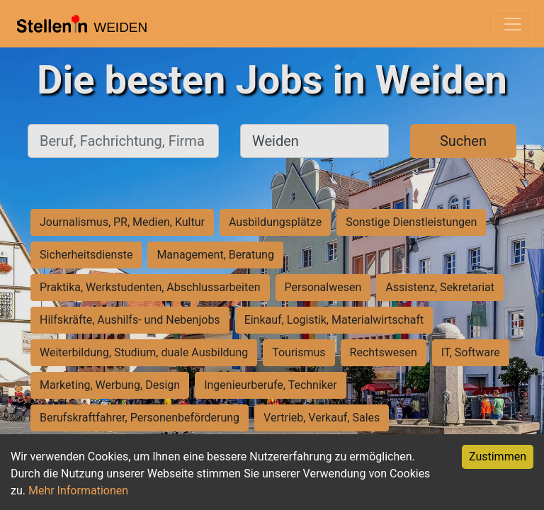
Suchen (463, 140)
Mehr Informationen (78, 490)
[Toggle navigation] (513, 24)
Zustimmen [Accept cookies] (497, 456)
